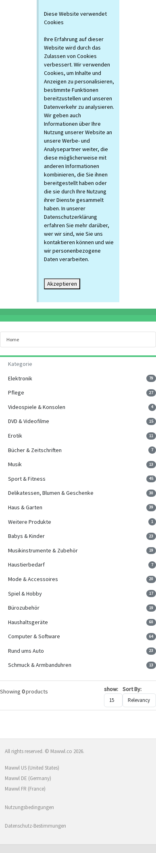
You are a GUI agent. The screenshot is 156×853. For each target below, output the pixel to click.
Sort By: (132, 689)
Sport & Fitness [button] (27, 478)
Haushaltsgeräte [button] (28, 622)
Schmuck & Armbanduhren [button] (39, 664)
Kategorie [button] (20, 363)
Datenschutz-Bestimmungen (35, 825)
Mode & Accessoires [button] (33, 579)
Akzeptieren (62, 283)
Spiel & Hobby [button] (25, 593)
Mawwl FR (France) (25, 788)
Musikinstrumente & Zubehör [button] (43, 550)
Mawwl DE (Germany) (28, 778)
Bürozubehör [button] (24, 607)
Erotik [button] (15, 435)
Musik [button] (15, 464)
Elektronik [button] (20, 378)
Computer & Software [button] (34, 636)
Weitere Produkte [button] (29, 521)
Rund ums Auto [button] (26, 650)
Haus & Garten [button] (25, 507)
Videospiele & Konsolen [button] (36, 407)
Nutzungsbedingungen (29, 807)
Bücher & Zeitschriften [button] (35, 450)
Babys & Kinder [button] (26, 536)
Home (12, 339)
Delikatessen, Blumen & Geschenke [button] (51, 492)
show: (111, 689)
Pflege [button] (16, 392)
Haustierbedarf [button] (26, 564)
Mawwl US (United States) (32, 767)
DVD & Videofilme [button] (28, 421)
